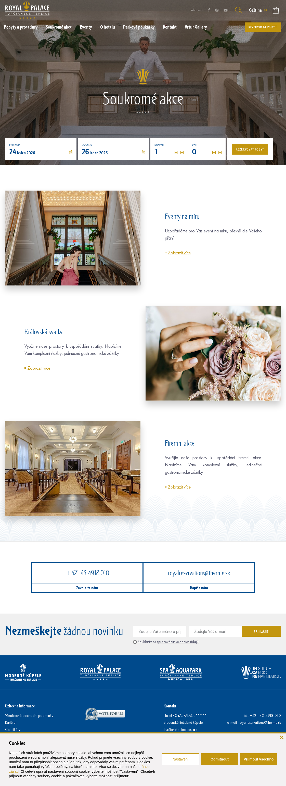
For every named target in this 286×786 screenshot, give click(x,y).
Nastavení (181, 759)
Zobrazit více (179, 253)
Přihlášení (196, 10)
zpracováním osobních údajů (178, 642)
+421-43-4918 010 (87, 573)
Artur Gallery (196, 27)
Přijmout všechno (259, 759)
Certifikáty (12, 729)
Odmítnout (220, 759)
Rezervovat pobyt (263, 27)
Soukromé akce (59, 27)
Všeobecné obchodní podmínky (29, 715)
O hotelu (107, 27)
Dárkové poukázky (139, 27)
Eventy (86, 27)
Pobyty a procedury (21, 27)
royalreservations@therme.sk (199, 573)
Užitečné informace (20, 705)
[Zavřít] (281, 737)
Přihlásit (261, 631)
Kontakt (170, 27)
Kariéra (10, 722)
